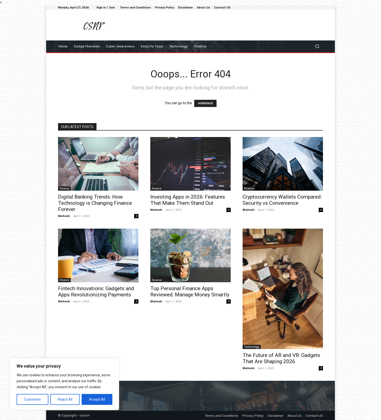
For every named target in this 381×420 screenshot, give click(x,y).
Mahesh (64, 216)
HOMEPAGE (205, 103)
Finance (64, 188)
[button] (317, 46)
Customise (32, 399)
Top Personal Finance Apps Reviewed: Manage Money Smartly (189, 291)
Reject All (65, 399)
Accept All (97, 399)
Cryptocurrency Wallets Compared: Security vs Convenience (282, 200)
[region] (64, 384)
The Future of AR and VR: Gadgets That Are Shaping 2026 (281, 358)
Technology (251, 347)
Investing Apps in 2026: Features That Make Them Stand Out (187, 200)
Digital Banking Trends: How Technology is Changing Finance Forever (95, 203)
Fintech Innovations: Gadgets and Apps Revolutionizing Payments (96, 291)
